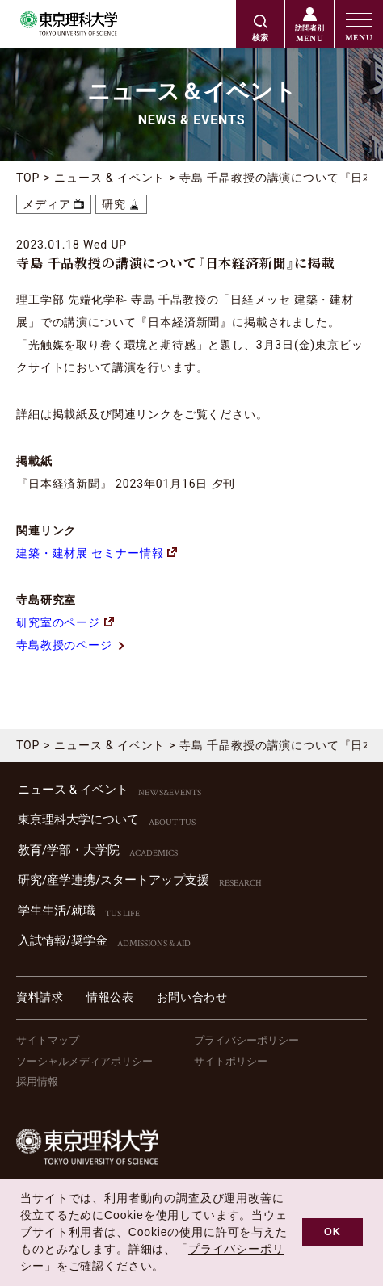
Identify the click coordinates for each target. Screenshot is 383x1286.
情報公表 (110, 997)
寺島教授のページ (64, 645)
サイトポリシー (230, 1061)
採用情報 (37, 1081)
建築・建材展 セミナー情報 (96, 553)
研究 (114, 204)
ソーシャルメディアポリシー (84, 1061)
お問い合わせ (192, 997)
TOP (28, 177)
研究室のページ (58, 622)
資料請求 (40, 997)
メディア (46, 204)
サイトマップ (47, 1040)
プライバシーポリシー (246, 1040)
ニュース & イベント (109, 177)
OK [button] (332, 1232)
